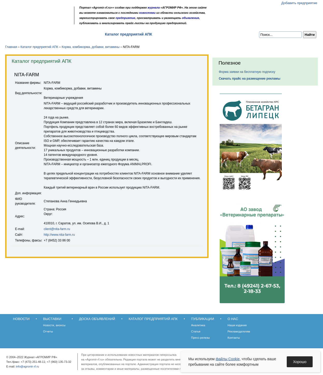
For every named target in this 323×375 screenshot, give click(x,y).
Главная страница (29, 21)
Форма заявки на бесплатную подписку (247, 72)
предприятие (125, 17)
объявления (190, 17)
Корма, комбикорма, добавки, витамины (90, 47)
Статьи (195, 331)
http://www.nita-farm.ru (59, 235)
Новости (18, 34)
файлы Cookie (228, 359)
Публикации (172, 34)
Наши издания (237, 325)
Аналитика (198, 325)
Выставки (44, 34)
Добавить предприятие (299, 3)
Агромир (38, 12)
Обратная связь (36, 21)
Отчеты (48, 331)
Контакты (234, 337)
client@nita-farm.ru (57, 229)
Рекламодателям (239, 331)
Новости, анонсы (54, 325)
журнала (154, 7)
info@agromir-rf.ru (27, 366)
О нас (197, 34)
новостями (147, 12)
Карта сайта (43, 21)
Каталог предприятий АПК (128, 34)
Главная (11, 47)
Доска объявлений (79, 34)
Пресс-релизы (200, 337)
